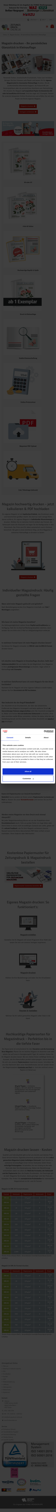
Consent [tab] (10, 737)
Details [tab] (28, 737)
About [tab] (46, 737)
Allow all (28, 771)
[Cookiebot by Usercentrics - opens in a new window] (43, 731)
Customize (28, 778)
